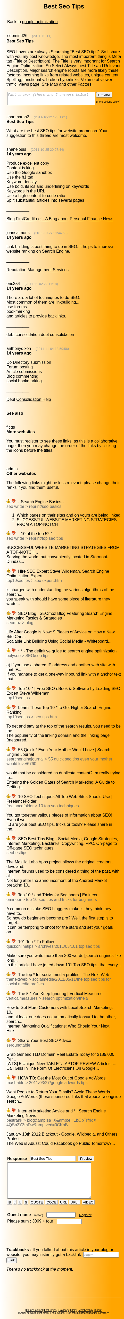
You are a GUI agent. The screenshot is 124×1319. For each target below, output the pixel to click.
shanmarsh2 (17, 119)
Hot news (44, 1303)
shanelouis (16, 151)
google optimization (39, 22)
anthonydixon (18, 351)
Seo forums (74, 1303)
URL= (75, 1193)
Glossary (65, 1300)
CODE (52, 1193)
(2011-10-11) (41, 36)
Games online (35, 1300)
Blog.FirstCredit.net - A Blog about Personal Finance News (59, 221)
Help (74, 1300)
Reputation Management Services (37, 272)
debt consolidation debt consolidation (40, 337)
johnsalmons (17, 235)
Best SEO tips (84, 52)
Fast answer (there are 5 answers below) (56, 100)
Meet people (90, 1303)
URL (64, 1193)
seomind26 (17, 35)
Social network (28, 1303)
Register (85, 1206)
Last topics (51, 1300)
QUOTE (37, 1193)
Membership (86, 1300)
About (99, 1300)
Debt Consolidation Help (28, 402)
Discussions (58, 1303)
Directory (104, 1303)
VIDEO (88, 1193)
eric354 (13, 286)
